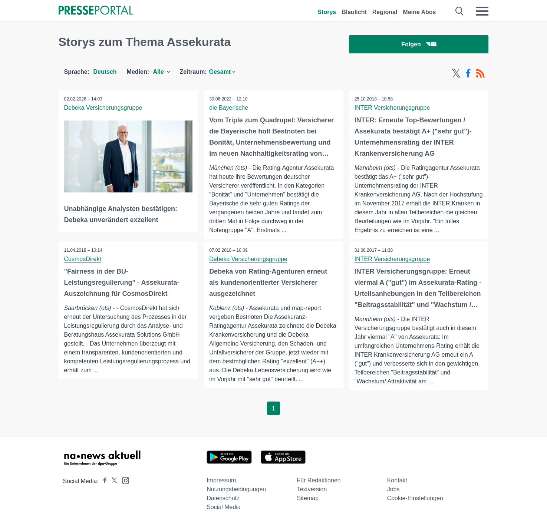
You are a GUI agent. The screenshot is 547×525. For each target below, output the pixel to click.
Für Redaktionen (318, 480)
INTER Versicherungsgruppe (392, 108)
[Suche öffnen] (459, 11)
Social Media (224, 507)
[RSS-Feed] (480, 73)
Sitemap (308, 498)
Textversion (312, 489)
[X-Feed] (456, 73)
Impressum (221, 480)
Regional (385, 12)
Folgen (418, 44)
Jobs (393, 489)
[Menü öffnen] (482, 11)
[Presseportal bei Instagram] (123, 480)
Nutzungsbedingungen (236, 489)
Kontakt (397, 480)
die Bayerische (228, 108)
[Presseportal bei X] (112, 481)
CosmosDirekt (82, 259)
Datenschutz (223, 498)
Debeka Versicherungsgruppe (103, 108)
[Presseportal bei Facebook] (103, 481)
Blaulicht (354, 12)
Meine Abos (419, 12)
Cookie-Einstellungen (415, 498)
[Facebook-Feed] (468, 73)
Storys (326, 12)
